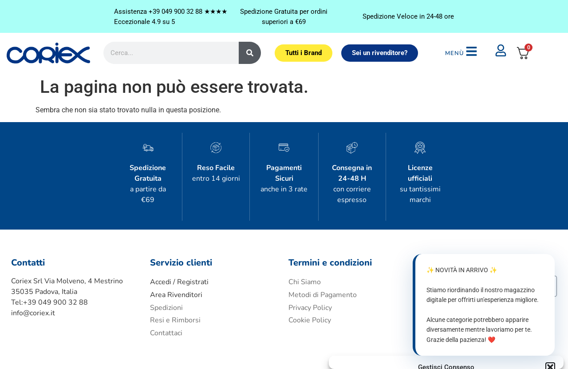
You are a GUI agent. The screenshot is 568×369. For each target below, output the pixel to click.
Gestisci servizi (361, 309)
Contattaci (166, 304)
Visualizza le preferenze (514, 333)
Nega (438, 333)
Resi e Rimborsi (175, 291)
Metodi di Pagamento (322, 265)
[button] (550, 242)
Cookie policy (426, 353)
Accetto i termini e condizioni (480, 277)
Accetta (370, 333)
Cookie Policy (309, 291)
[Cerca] (250, 43)
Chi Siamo (304, 252)
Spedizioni (166, 278)
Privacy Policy (463, 353)
